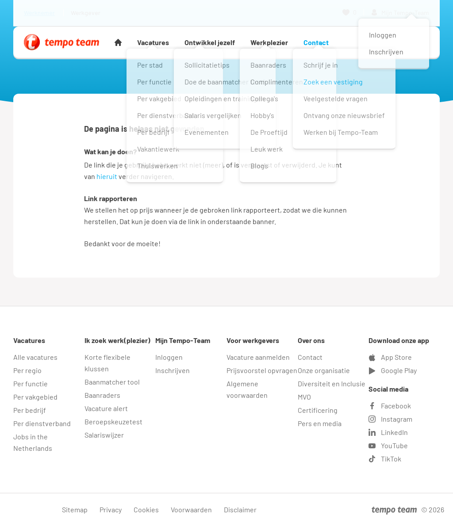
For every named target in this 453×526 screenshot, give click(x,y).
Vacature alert (106, 408)
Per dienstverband (42, 423)
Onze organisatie (324, 370)
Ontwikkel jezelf (209, 42)
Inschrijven (172, 370)
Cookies (146, 509)
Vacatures (153, 42)
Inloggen (169, 357)
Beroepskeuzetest (113, 421)
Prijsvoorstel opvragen (261, 370)
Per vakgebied (35, 397)
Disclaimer (240, 509)
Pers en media (320, 423)
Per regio (27, 370)
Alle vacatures (35, 357)
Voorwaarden (191, 509)
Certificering (318, 410)
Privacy (111, 509)
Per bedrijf (29, 410)
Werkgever (85, 12)
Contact (316, 42)
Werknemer (39, 12)
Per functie (30, 383)
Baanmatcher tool (112, 381)
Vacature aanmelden (258, 357)
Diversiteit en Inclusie (331, 383)
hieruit (106, 176)
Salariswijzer (104, 435)
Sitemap (75, 509)
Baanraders (102, 395)
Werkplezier (269, 42)
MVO (304, 397)
